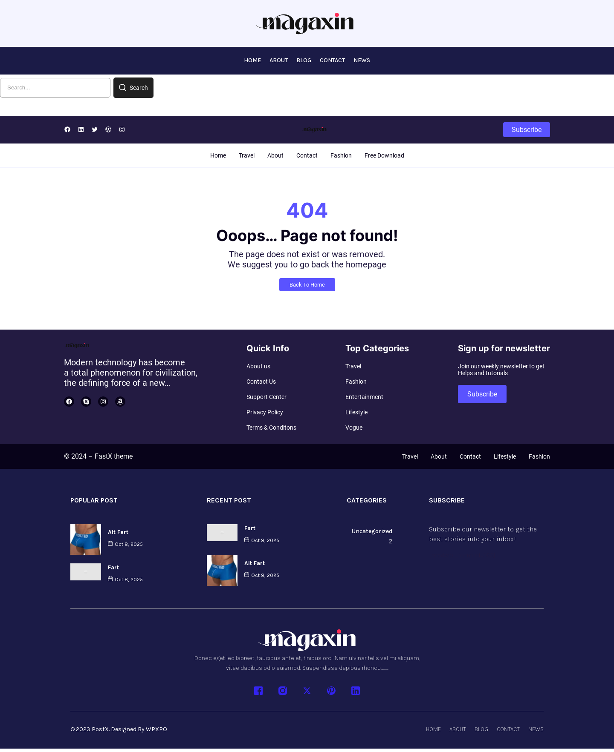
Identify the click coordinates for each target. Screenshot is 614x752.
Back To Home (307, 287)
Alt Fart (118, 533)
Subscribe (527, 131)
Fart (113, 568)
